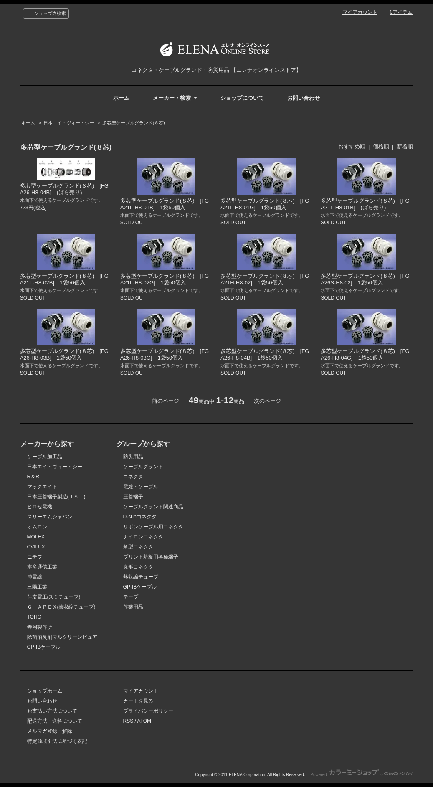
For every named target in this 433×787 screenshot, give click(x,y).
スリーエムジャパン (49, 517)
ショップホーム (44, 691)
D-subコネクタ (140, 517)
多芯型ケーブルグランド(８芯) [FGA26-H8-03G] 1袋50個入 (164, 354)
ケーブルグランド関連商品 (153, 507)
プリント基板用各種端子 (150, 557)
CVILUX (36, 547)
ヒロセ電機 (39, 507)
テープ (130, 597)
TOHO (34, 617)
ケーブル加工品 (44, 457)
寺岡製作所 (39, 627)
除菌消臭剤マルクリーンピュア (62, 637)
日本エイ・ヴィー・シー (68, 122)
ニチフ (34, 557)
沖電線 (34, 577)
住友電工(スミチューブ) (54, 597)
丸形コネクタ (138, 567)
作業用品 (133, 607)
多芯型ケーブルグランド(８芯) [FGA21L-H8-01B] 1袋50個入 (164, 204)
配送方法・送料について (54, 721)
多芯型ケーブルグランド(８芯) (133, 122)
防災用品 (133, 457)
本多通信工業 (42, 567)
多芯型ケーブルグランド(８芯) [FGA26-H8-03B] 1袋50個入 (64, 354)
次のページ (267, 401)
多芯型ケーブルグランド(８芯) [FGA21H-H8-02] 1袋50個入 (264, 279)
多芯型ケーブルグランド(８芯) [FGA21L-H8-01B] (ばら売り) (365, 204)
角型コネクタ (138, 547)
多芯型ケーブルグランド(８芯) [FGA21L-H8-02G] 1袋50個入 (164, 279)
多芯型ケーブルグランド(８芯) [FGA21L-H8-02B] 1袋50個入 (64, 279)
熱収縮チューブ (140, 577)
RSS (128, 721)
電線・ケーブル (140, 487)
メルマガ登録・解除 (49, 731)
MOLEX (36, 537)
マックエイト (42, 487)
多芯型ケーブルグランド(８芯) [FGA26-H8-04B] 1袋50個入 (264, 354)
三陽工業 (37, 587)
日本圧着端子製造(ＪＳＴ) (56, 497)
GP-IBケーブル (44, 647)
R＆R (33, 477)
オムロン (37, 527)
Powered (361, 774)
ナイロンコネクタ (143, 537)
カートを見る (138, 701)
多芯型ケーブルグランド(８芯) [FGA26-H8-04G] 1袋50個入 (365, 354)
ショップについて (242, 98)
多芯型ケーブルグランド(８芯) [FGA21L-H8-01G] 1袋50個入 (264, 204)
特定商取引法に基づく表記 (57, 741)
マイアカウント (359, 12)
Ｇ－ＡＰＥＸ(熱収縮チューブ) (61, 607)
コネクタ (133, 477)
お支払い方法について (52, 711)
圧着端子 (133, 497)
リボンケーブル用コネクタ (153, 527)
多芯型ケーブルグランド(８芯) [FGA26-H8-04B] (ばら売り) (64, 189)
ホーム (121, 98)
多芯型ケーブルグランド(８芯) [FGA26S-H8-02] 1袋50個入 (365, 279)
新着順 (405, 146)
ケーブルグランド (143, 467)
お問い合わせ (303, 98)
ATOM (144, 721)
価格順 (381, 146)
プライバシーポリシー (148, 711)
